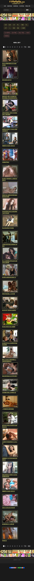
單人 (27, 24)
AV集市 (28, 32)
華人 (18, 24)
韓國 (22, 24)
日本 (14, 24)
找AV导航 (14, 32)
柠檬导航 (6, 36)
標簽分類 (27, 6)
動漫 (14, 28)
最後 (29, 47)
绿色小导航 (21, 32)
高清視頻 (21, 6)
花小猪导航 (7, 32)
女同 (5, 28)
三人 (10, 28)
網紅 (18, 28)
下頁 (25, 47)
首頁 (5, 6)
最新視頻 (9, 6)
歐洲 (10, 24)
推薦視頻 (15, 6)
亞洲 (5, 24)
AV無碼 (23, 28)
